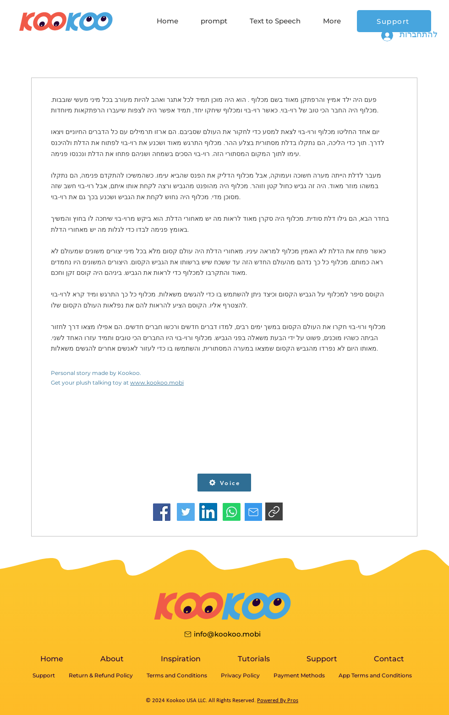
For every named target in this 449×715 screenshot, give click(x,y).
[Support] (394, 21)
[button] (224, 483)
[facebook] (161, 512)
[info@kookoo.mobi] (222, 634)
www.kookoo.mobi (157, 382)
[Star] (253, 512)
